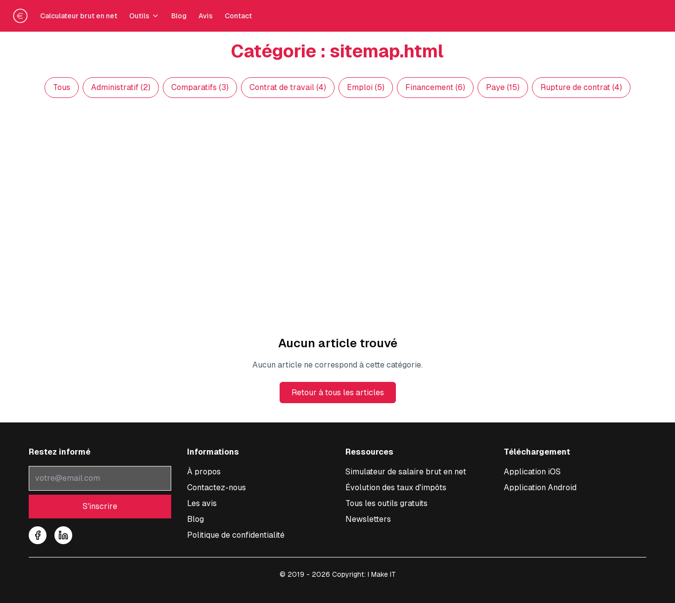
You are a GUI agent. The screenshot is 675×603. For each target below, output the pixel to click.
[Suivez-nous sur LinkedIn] (63, 535)
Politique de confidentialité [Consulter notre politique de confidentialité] (236, 535)
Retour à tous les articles (337, 392)
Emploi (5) (366, 87)
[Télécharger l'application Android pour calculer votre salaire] (540, 487)
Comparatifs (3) (200, 87)
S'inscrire (100, 506)
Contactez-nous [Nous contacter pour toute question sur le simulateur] (216, 487)
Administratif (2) (120, 87)
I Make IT (382, 574)
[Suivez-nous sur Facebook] (38, 535)
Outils (144, 16)
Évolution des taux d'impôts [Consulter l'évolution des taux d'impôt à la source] (395, 487)
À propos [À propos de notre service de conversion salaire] (204, 471)
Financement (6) (435, 87)
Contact (238, 16)
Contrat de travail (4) (287, 87)
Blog (179, 16)
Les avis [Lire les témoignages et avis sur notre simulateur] (202, 503)
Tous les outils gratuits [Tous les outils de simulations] (386, 503)
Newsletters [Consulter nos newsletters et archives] (368, 519)
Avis (205, 16)
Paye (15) (503, 87)
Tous (61, 87)
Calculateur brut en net (78, 16)
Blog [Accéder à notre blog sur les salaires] (195, 519)
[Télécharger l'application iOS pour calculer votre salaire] (532, 471)
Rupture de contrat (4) (581, 87)
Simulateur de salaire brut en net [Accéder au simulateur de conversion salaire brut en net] (405, 471)
